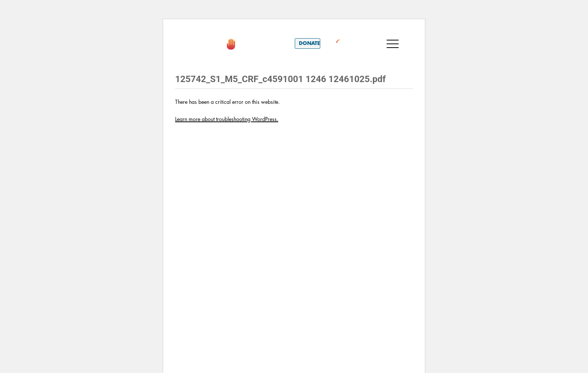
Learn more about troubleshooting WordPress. (226, 119)
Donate (309, 43)
